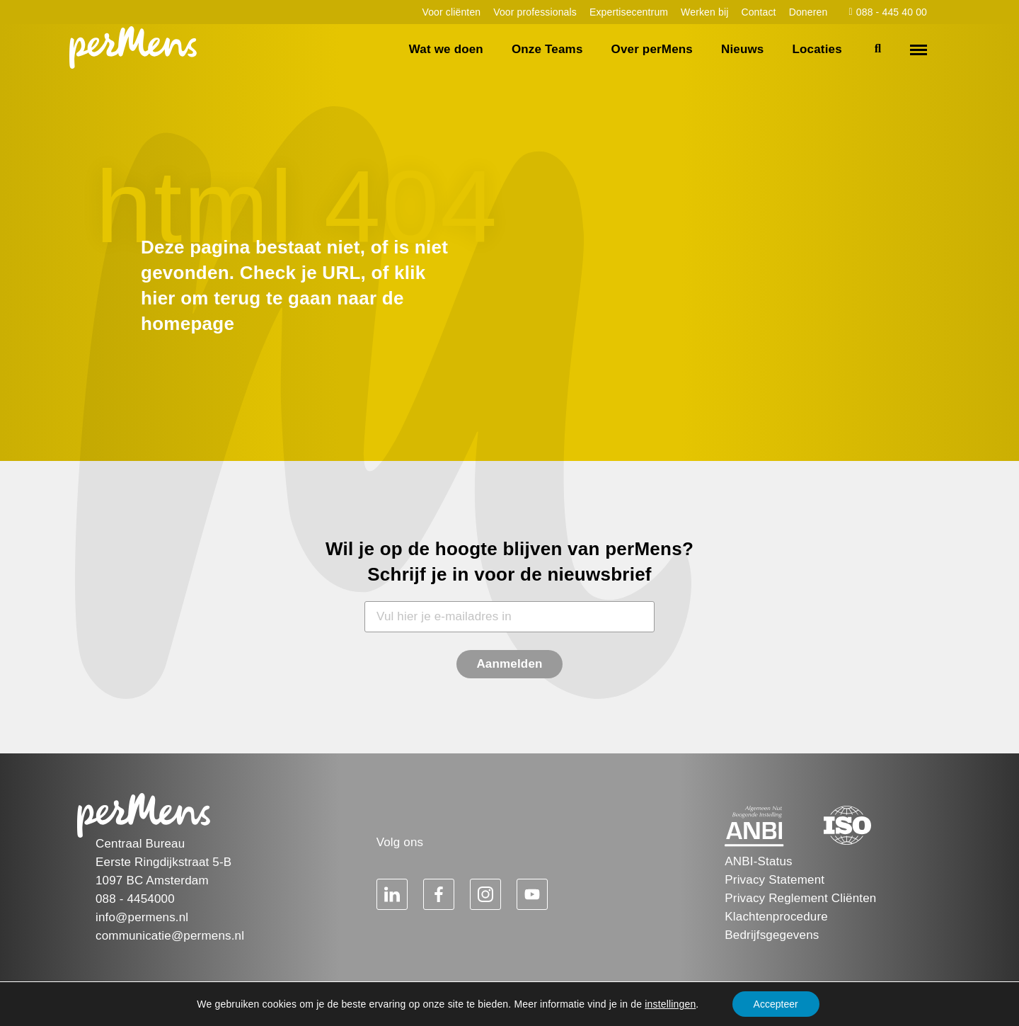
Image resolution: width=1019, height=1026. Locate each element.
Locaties (816, 49)
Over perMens (652, 49)
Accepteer (776, 1004)
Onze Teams (547, 49)
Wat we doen (446, 49)
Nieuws (742, 49)
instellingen (670, 1004)
